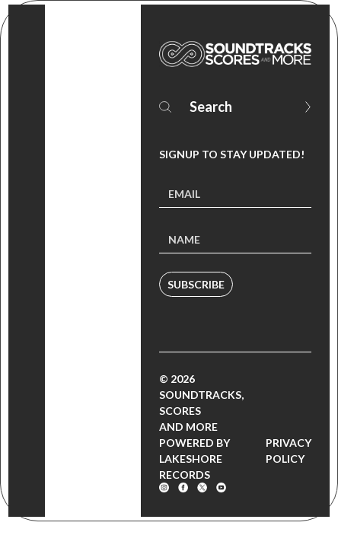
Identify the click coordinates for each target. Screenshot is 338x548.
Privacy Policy (288, 450)
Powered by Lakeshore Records (194, 458)
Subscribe (196, 284)
